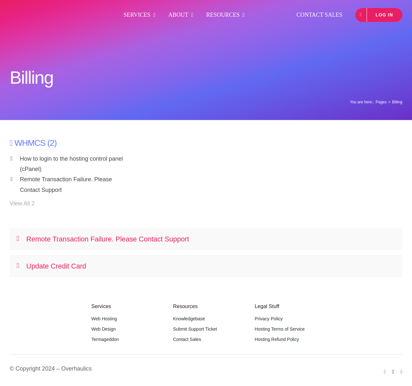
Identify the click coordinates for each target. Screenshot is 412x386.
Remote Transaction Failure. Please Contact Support (66, 184)
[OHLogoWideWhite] (43, 9)
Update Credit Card (51, 266)
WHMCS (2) (35, 143)
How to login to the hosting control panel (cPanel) (71, 163)
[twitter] (393, 371)
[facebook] (385, 371)
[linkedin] (401, 371)
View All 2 (22, 203)
